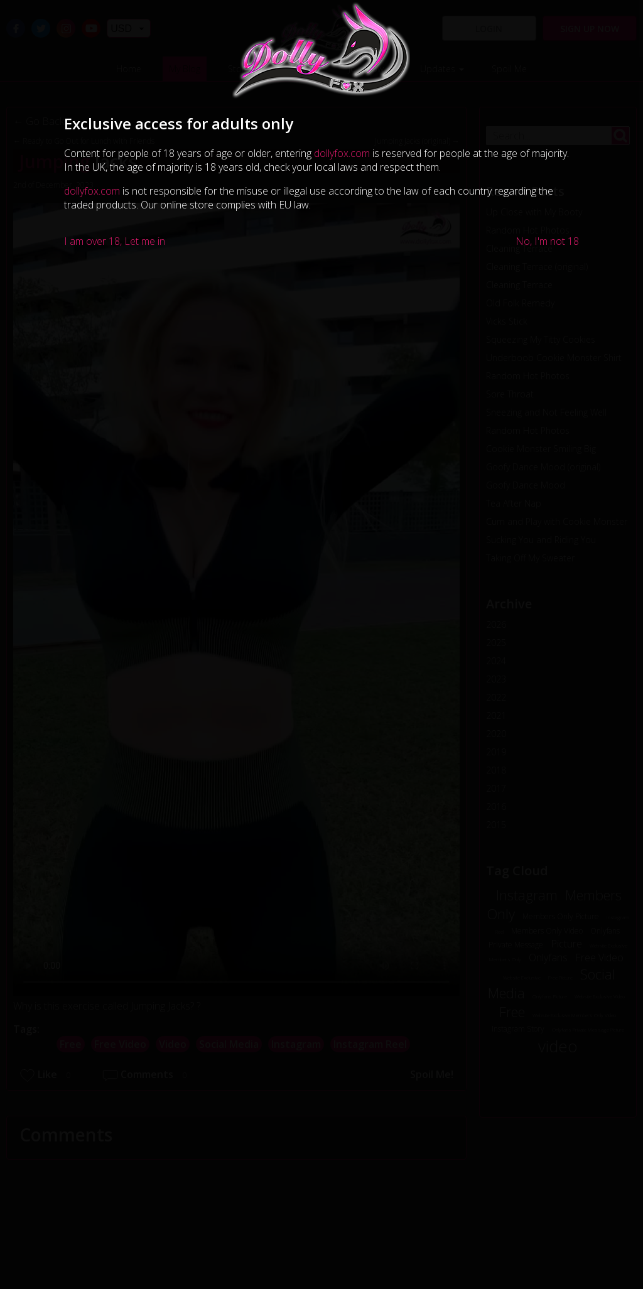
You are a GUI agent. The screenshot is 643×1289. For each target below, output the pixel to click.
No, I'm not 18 (547, 241)
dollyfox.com (342, 153)
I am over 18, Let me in (114, 241)
